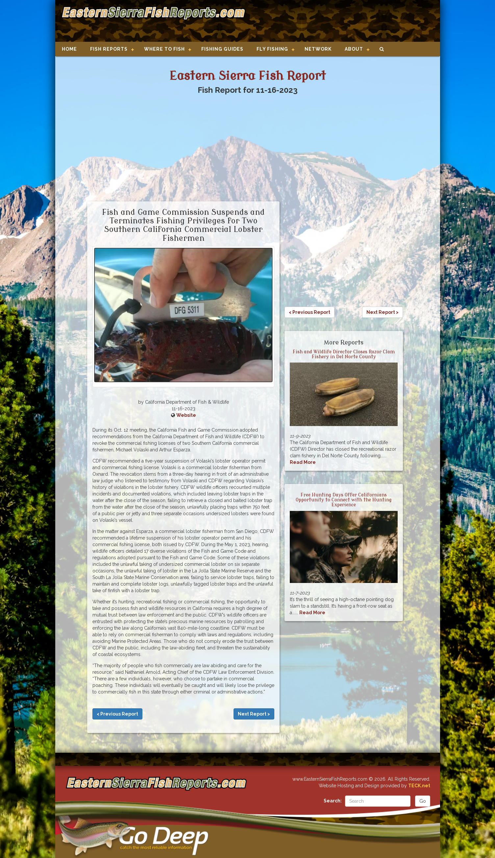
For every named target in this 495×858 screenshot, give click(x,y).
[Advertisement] (340, 21)
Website (186, 415)
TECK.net (419, 785)
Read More (303, 462)
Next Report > (254, 714)
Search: (333, 800)
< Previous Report (117, 714)
